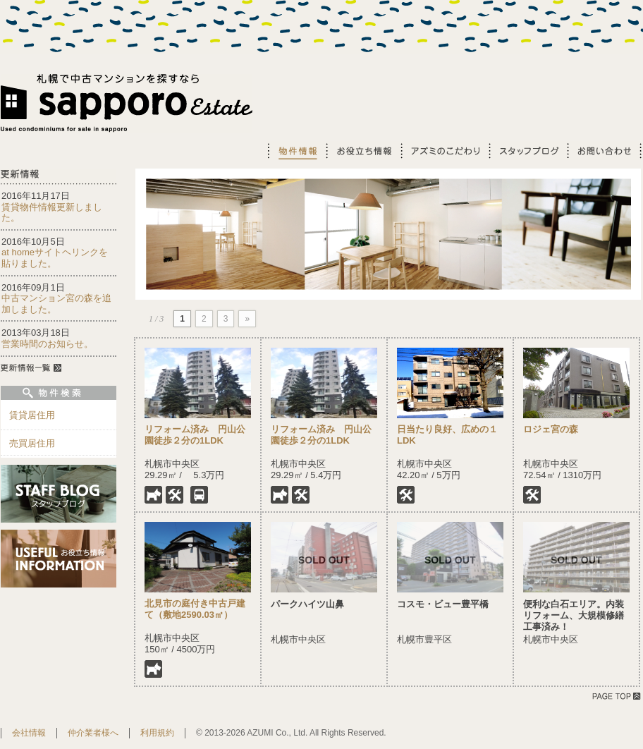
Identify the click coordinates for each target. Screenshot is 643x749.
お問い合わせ (604, 150)
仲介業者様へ (93, 733)
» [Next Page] (247, 319)
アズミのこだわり (444, 150)
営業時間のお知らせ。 (47, 344)
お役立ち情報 (362, 150)
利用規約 (157, 733)
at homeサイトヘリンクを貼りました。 (54, 258)
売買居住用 (32, 443)
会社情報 (29, 733)
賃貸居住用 (32, 415)
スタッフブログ (527, 150)
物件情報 (296, 150)
